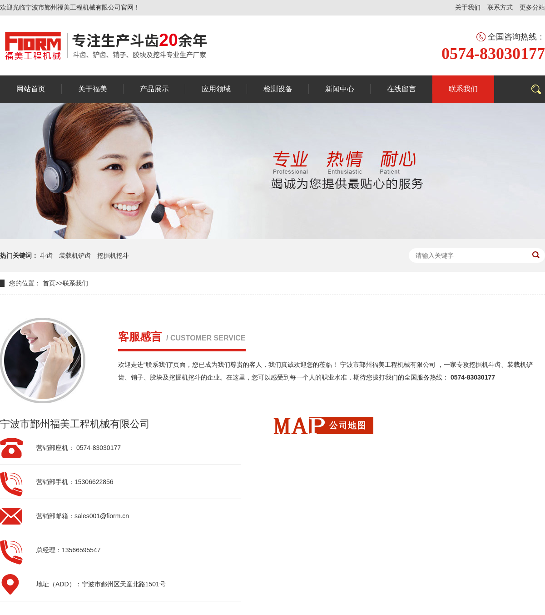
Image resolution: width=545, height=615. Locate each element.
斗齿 (46, 255)
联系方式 (500, 7)
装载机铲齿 (75, 255)
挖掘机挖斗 (113, 255)
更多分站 (532, 7)
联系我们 (75, 283)
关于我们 (468, 7)
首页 (49, 283)
